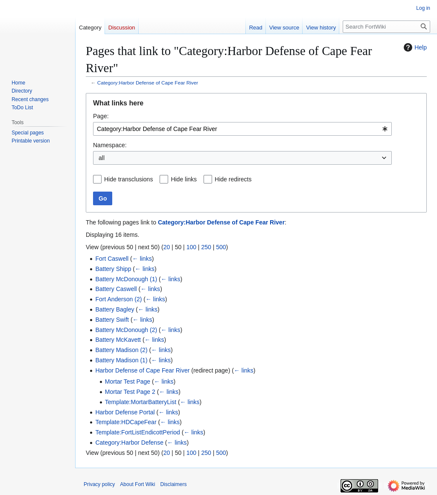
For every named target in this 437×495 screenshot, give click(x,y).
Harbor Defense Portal (124, 412)
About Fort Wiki (137, 484)
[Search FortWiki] (386, 26)
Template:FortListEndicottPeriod (137, 432)
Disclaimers (173, 484)
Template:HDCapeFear (125, 422)
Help (414, 47)
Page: (101, 116)
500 (221, 247)
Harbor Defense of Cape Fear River (142, 370)
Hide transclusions (128, 179)
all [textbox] (102, 157)
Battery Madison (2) (121, 349)
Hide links (184, 179)
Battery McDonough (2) (126, 329)
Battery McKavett (118, 339)
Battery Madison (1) (121, 360)
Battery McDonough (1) (126, 279)
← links (142, 258)
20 (166, 247)
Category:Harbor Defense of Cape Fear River (147, 82)
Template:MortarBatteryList (140, 402)
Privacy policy (99, 484)
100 (191, 247)
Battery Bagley (114, 309)
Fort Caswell (111, 258)
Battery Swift (112, 319)
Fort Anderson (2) (118, 299)
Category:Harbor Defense (129, 442)
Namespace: (110, 145)
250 (206, 247)
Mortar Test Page (127, 381)
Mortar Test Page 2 (130, 391)
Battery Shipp (113, 268)
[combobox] (242, 129)
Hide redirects (233, 179)
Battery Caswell (116, 288)
